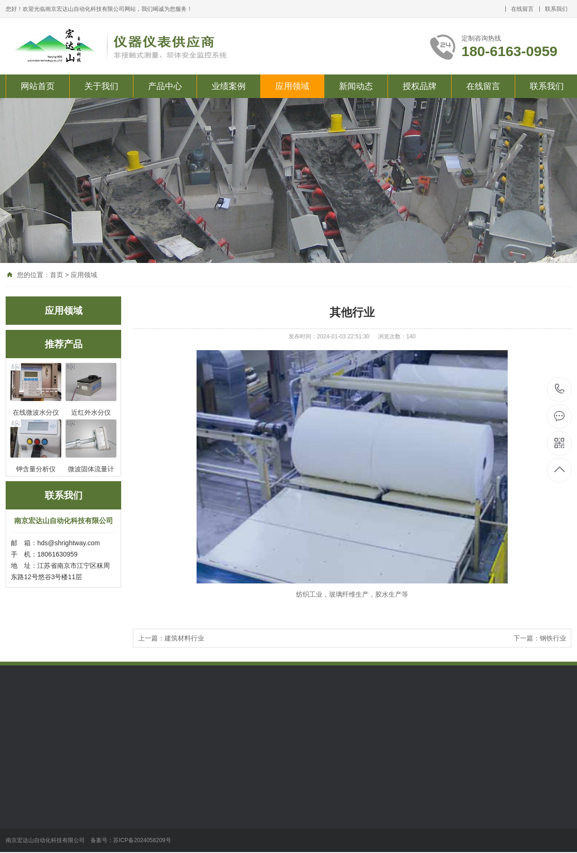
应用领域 (292, 86)
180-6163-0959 (559, 389)
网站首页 (38, 86)
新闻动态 (356, 86)
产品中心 (165, 86)
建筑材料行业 (184, 638)
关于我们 (101, 86)
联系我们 (556, 9)
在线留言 (522, 9)
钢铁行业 (553, 638)
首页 (56, 275)
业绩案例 (229, 86)
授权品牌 (420, 86)
